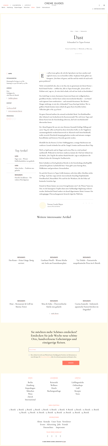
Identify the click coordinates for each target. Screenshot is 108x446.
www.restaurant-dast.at (15, 111)
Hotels (54, 388)
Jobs (59, 424)
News (78, 394)
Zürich (40, 9)
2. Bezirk (20, 409)
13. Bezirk (22, 412)
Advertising (51, 424)
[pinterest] (56, 436)
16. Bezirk (40, 412)
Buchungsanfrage (54, 391)
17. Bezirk (49, 412)
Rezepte (78, 391)
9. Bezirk (77, 409)
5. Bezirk (45, 409)
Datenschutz (48, 427)
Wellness (54, 385)
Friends (65, 424)
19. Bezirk (58, 412)
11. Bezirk (95, 409)
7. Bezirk (61, 409)
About (39, 421)
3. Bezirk (28, 409)
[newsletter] (60, 436)
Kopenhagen (20, 9)
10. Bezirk (86, 409)
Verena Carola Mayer (71, 49)
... (7, 106)
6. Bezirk (53, 409)
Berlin (5, 9)
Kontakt (47, 421)
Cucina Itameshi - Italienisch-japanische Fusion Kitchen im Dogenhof (87, 307)
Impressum (60, 427)
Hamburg (11, 9)
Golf (77, 388)
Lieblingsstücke (78, 382)
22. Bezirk (76, 412)
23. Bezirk (85, 412)
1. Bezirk (12, 409)
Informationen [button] (54, 417)
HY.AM (64, 441)
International (47, 9)
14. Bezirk (31, 412)
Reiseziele (54, 382)
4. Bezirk (36, 409)
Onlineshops (78, 385)
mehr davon (54, 313)
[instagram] (51, 436)
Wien (34, 9)
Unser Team (56, 421)
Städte (5, 5)
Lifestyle (27, 5)
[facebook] (47, 436)
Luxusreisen (16, 5)
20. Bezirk (67, 412)
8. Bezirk (69, 409)
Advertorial (78, 53)
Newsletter (66, 421)
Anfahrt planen (12, 98)
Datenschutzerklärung (46, 357)
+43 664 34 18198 (11, 108)
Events (42, 424)
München (28, 9)
